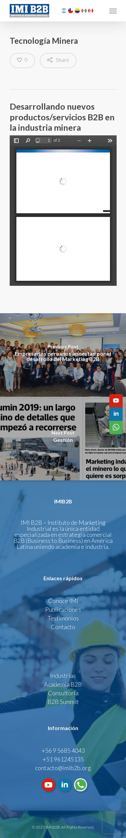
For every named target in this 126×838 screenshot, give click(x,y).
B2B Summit (63, 701)
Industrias (63, 675)
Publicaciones (63, 609)
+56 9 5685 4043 (63, 750)
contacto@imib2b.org (63, 767)
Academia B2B (63, 684)
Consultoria (63, 693)
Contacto (63, 626)
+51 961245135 (63, 759)
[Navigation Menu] (113, 10)
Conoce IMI (63, 600)
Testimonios (63, 618)
